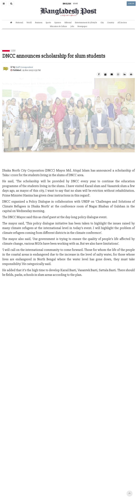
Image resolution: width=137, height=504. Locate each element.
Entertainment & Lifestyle (86, 22)
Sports (48, 22)
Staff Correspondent (24, 67)
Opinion (57, 22)
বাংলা (75, 3)
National (19, 22)
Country (110, 22)
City (102, 22)
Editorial (67, 22)
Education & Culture (58, 26)
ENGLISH (67, 3)
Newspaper (82, 26)
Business (38, 22)
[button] (3, 3)
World (29, 22)
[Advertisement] (68, 41)
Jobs (72, 26)
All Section (122, 22)
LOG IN (131, 3)
